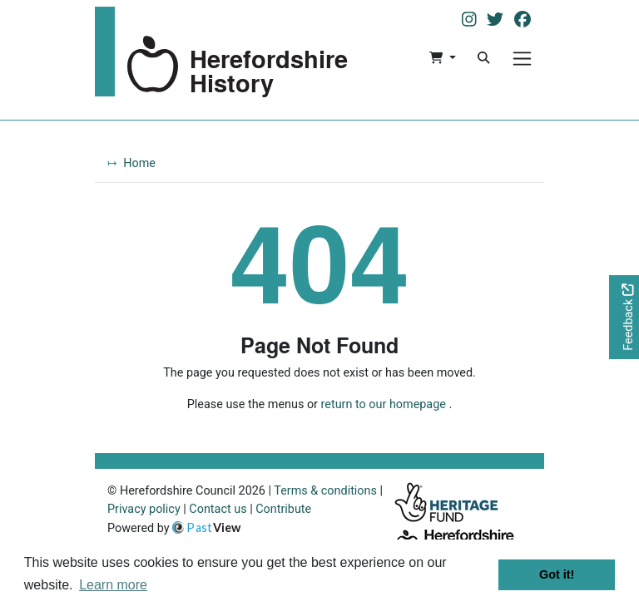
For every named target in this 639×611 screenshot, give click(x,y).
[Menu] (522, 58)
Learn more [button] (113, 585)
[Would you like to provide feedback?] (624, 317)
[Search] (483, 58)
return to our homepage (383, 404)
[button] (442, 58)
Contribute (283, 509)
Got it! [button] (556, 574)
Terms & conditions (325, 491)
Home (139, 163)
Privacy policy (144, 509)
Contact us (217, 509)
